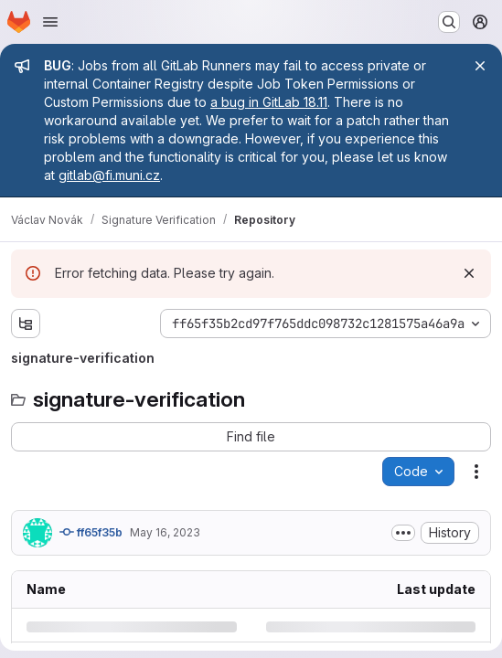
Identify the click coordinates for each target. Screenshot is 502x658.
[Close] (480, 66)
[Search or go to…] (449, 22)
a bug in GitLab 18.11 (268, 102)
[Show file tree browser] (25, 323)
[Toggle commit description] (403, 533)
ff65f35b (91, 532)
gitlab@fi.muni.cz (109, 175)
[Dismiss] (469, 273)
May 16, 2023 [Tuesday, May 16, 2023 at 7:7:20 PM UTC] (165, 532)
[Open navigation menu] (50, 22)
